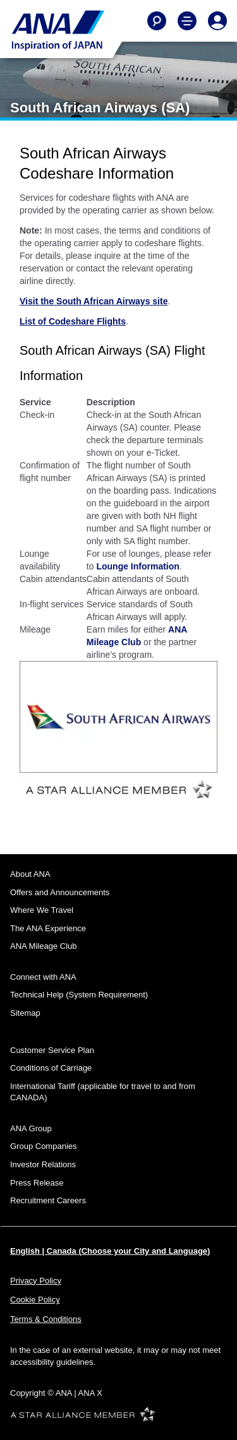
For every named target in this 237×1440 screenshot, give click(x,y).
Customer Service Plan (52, 1050)
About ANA (30, 874)
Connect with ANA (43, 977)
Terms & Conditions (46, 1319)
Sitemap (25, 1013)
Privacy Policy (35, 1280)
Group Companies (43, 1146)
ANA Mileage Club (43, 946)
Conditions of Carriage (51, 1068)
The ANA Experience (48, 928)
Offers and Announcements (59, 892)
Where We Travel (41, 910)
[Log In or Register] (217, 20)
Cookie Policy (35, 1299)
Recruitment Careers (48, 1200)
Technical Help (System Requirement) (79, 994)
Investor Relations (43, 1164)
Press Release (37, 1182)
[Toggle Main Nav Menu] (187, 20)
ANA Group (31, 1128)
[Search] (156, 20)
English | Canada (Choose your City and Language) (110, 1251)
